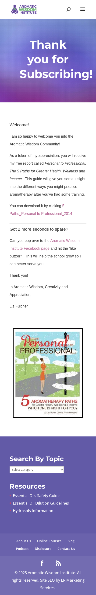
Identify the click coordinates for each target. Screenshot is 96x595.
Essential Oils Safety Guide (36, 495)
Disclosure (43, 548)
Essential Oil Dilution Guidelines (41, 503)
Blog (71, 541)
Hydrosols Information (33, 510)
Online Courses (49, 541)
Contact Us (66, 548)
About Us (23, 541)
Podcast (22, 548)
